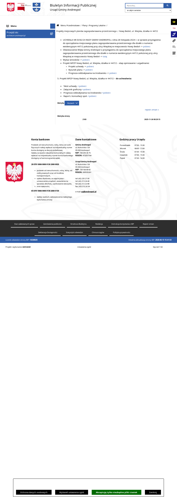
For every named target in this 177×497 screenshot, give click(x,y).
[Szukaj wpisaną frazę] (167, 5)
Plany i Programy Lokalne (94, 18)
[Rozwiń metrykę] (72, 96)
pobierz (146, 39)
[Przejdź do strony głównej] (51, 7)
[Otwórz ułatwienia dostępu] (174, 22)
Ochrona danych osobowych (33, 492)
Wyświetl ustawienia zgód (71, 492)
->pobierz (86, 82)
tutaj (105, 49)
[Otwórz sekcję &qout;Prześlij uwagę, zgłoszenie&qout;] (174, 47)
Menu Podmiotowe (16, 34)
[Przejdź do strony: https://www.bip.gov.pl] (174, 28)
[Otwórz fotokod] (174, 53)
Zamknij (153, 492)
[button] (53, 34)
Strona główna (13, 24)
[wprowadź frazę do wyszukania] (144, 5)
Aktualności (12, 29)
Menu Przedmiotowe (17, 39)
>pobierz (82, 79)
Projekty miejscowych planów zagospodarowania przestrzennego (86, 24)
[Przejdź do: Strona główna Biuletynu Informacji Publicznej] (58, 18)
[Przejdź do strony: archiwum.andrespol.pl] (174, 40)
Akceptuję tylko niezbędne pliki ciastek (116, 492)
